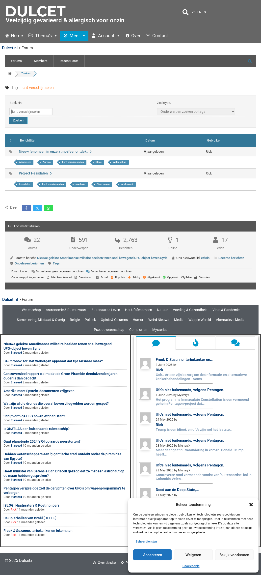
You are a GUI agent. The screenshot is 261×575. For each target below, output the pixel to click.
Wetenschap (31, 310)
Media (178, 320)
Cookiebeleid (191, 566)
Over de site (107, 563)
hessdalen (24, 184)
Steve (99, 162)
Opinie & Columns (114, 320)
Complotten (138, 330)
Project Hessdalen (36, 173)
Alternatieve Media (230, 320)
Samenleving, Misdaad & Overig (41, 320)
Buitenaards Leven (105, 310)
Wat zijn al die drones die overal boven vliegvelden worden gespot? (56, 403)
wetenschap (119, 162)
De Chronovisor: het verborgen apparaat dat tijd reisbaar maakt (53, 361)
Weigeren (193, 555)
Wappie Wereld (199, 320)
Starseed (16, 352)
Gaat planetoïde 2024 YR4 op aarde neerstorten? (41, 441)
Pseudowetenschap (109, 330)
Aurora (47, 162)
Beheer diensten (146, 541)
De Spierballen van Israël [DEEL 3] (29, 518)
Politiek (90, 320)
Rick (13, 509)
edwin (205, 258)
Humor (138, 320)
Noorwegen (103, 184)
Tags (56, 263)
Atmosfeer (25, 162)
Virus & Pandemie (225, 310)
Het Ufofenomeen (138, 310)
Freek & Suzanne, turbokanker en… (184, 359)
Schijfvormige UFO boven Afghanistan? (34, 416)
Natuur (162, 310)
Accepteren (152, 555)
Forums (16, 61)
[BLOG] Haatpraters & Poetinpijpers (31, 505)
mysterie (80, 184)
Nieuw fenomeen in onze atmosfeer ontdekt (56, 151)
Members (41, 61)
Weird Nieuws (158, 320)
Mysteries (159, 330)
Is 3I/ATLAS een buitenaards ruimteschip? (36, 429)
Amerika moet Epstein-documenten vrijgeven (39, 391)
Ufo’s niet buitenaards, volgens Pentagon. (190, 390)
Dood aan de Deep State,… (177, 490)
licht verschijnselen (73, 162)
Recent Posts (69, 61)
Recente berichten (231, 258)
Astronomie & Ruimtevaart (66, 310)
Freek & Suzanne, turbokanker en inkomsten (38, 531)
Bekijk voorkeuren (234, 555)
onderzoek (127, 184)
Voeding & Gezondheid (190, 310)
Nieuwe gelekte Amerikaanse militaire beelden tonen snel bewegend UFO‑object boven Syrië (102, 258)
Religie (75, 320)
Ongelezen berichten (29, 263)
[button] (251, 504)
